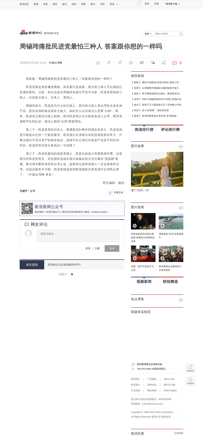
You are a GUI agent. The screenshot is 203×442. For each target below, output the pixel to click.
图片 (93, 4)
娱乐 (64, 4)
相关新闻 (32, 264)
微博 (142, 62)
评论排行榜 (170, 129)
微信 (153, 62)
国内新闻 (48, 33)
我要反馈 (118, 192)
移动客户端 (173, 3)
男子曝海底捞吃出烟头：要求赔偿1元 (161, 93)
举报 (98, 62)
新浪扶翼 (137, 433)
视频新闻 (144, 280)
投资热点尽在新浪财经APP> (64, 264)
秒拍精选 (170, 281)
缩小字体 (109, 62)
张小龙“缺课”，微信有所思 (155, 110)
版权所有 (166, 416)
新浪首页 (24, 4)
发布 (112, 248)
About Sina (169, 379)
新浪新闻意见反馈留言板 (149, 364)
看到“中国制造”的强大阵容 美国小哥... (161, 82)
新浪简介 (135, 379)
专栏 (102, 4)
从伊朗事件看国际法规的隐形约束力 (160, 88)
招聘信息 (152, 384)
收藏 (131, 62)
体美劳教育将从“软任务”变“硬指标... (160, 116)
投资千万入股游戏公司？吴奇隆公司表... (162, 104)
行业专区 (178, 433)
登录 (88, 248)
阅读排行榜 (144, 128)
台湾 (32, 191)
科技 (74, 4)
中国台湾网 (55, 62)
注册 (156, 3)
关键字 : (25, 191)
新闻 (36, 4)
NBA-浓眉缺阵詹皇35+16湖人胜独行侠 (162, 99)
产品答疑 (135, 390)
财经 (55, 4)
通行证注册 (169, 384)
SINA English (170, 390)
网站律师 (152, 390)
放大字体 (120, 62)
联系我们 (135, 384)
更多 (114, 4)
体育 (45, 4)
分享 (164, 62)
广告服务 (152, 379)
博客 (83, 4)
